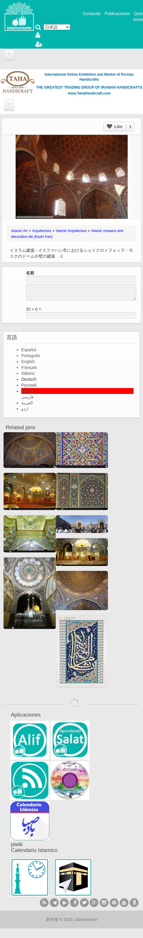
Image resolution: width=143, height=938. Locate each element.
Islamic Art (19, 231)
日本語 (27, 391)
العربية (27, 402)
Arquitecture (41, 231)
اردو (24, 408)
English (28, 361)
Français (29, 367)
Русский (29, 385)
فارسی (27, 397)
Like (119, 126)
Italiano (27, 373)
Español (28, 349)
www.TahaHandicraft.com (89, 93)
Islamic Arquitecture (71, 231)
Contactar (92, 13)
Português (30, 355)
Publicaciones (117, 13)
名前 (30, 273)
